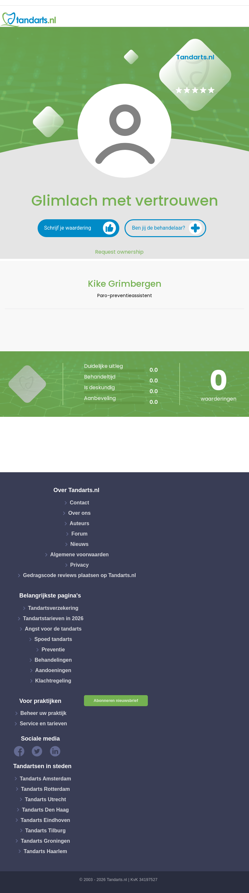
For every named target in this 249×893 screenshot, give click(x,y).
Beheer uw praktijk (43, 713)
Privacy (79, 565)
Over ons (79, 513)
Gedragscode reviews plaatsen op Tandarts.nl (79, 575)
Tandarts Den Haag (45, 809)
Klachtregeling (53, 680)
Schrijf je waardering (80, 228)
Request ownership (119, 252)
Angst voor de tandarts (53, 629)
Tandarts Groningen (45, 840)
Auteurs (79, 523)
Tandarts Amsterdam (45, 778)
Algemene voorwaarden (79, 554)
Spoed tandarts (53, 639)
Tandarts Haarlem (45, 851)
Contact (79, 502)
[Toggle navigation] (240, 19)
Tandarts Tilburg (45, 830)
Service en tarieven (43, 723)
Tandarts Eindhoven (45, 820)
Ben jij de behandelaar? (167, 228)
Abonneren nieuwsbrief (116, 700)
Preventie (53, 649)
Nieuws (79, 544)
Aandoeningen (53, 670)
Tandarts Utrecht (45, 799)
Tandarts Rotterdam (45, 788)
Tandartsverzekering (53, 608)
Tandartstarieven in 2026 (53, 618)
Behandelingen (53, 660)
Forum (79, 534)
